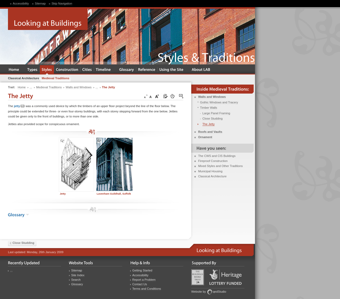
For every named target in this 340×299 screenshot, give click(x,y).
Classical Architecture (212, 176)
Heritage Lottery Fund (225, 277)
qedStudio (219, 291)
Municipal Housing (210, 171)
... (11, 270)
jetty (19, 106)
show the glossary (27, 215)
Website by (198, 291)
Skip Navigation (62, 3)
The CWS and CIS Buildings (217, 155)
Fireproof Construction (213, 160)
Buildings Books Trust (197, 277)
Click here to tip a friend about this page (181, 96)
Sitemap (40, 3)
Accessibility (21, 3)
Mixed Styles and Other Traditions (220, 166)
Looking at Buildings (48, 19)
